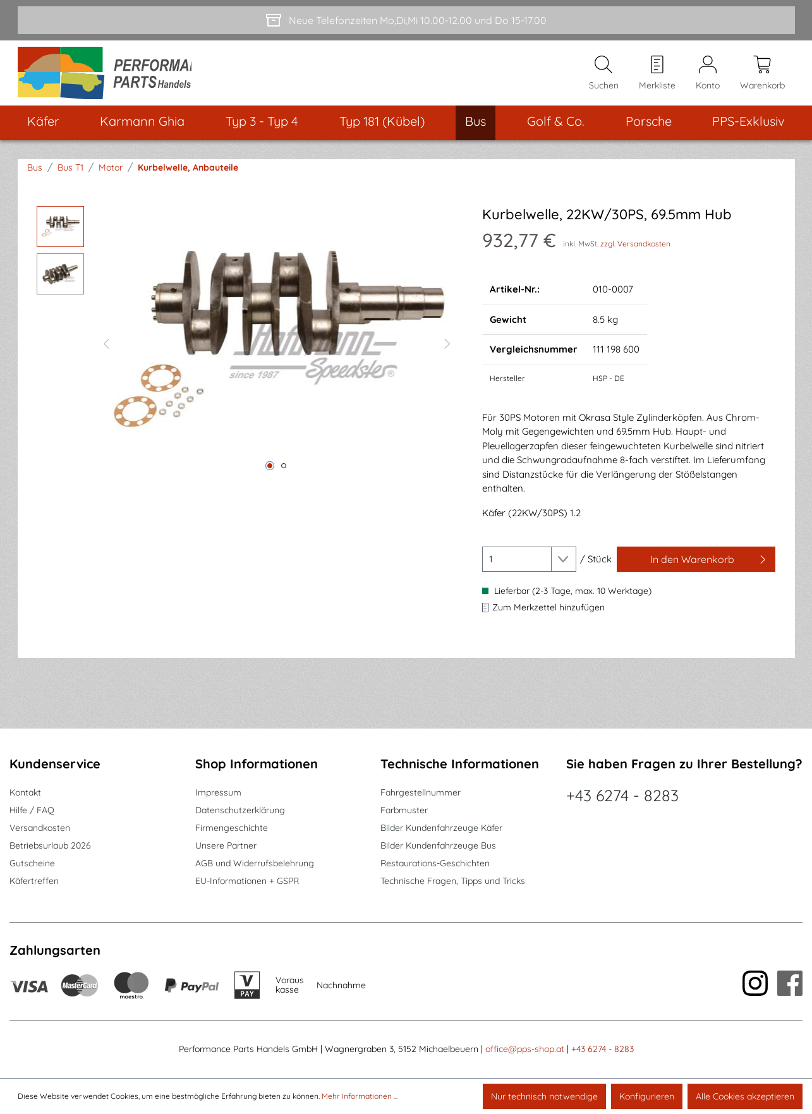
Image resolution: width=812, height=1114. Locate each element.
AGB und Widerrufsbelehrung (254, 863)
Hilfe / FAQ (31, 810)
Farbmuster (404, 810)
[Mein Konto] (708, 76)
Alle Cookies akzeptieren (745, 1096)
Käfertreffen (34, 881)
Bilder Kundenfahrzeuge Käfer (441, 827)
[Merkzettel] (657, 76)
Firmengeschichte (231, 827)
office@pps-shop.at (524, 1049)
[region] (247, 348)
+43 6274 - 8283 (622, 795)
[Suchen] (604, 76)
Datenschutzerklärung (240, 810)
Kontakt (25, 792)
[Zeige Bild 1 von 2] (269, 472)
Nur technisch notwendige (544, 1096)
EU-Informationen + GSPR (247, 881)
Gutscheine (32, 863)
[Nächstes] (447, 348)
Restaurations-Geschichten (435, 863)
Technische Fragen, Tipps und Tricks (452, 881)
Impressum (218, 792)
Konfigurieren (646, 1096)
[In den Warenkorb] (696, 565)
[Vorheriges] (106, 348)
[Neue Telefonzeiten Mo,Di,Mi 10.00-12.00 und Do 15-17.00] (406, 20)
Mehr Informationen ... (359, 1096)
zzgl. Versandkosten (635, 250)
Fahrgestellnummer (420, 792)
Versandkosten (39, 827)
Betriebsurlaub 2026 (50, 845)
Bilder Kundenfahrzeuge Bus (438, 845)
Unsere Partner (226, 845)
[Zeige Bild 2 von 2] (283, 472)
